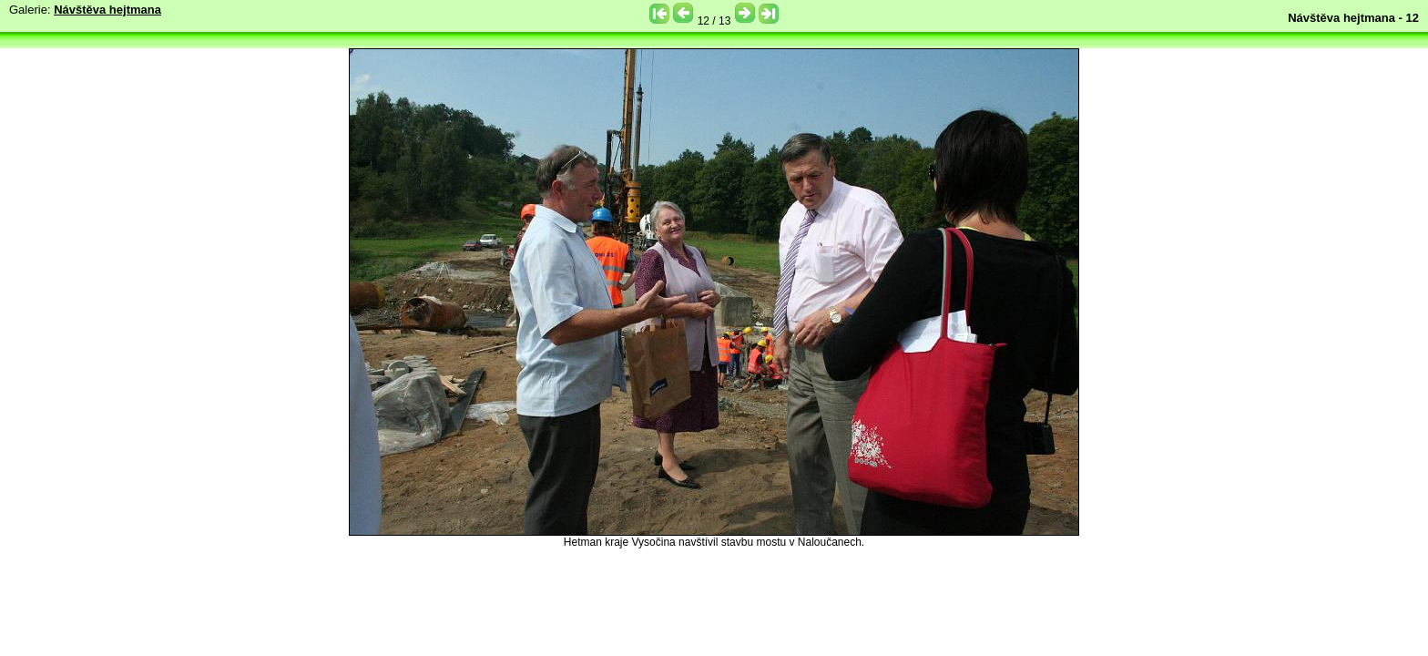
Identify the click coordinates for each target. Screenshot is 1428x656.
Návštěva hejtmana (107, 9)
